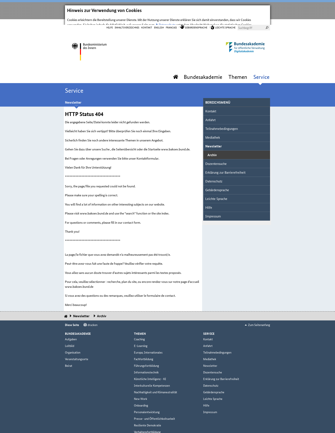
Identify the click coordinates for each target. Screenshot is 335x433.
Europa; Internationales (148, 344)
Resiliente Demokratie (147, 416)
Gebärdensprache (196, 19)
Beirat (68, 357)
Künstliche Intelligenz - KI (150, 370)
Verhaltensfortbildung (147, 423)
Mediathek (212, 128)
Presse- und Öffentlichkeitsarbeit (154, 410)
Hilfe (109, 19)
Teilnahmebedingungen (221, 120)
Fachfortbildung (143, 350)
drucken (92, 316)
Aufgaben (71, 330)
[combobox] (254, 19)
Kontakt (146, 19)
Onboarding (141, 397)
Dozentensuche (216, 155)
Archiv (212, 146)
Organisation (72, 344)
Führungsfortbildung (146, 357)
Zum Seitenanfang (259, 316)
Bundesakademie (203, 68)
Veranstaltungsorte (76, 350)
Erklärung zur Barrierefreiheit (225, 163)
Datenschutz (213, 172)
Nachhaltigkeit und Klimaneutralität (155, 383)
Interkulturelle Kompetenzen (152, 377)
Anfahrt (210, 111)
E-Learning (140, 337)
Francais (171, 19)
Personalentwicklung (147, 403)
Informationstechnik (146, 363)
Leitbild (69, 337)
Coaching (139, 330)
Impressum (213, 207)
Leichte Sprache (225, 19)
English (159, 19)
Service (261, 68)
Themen (237, 68)
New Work (140, 390)
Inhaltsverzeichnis (127, 19)
